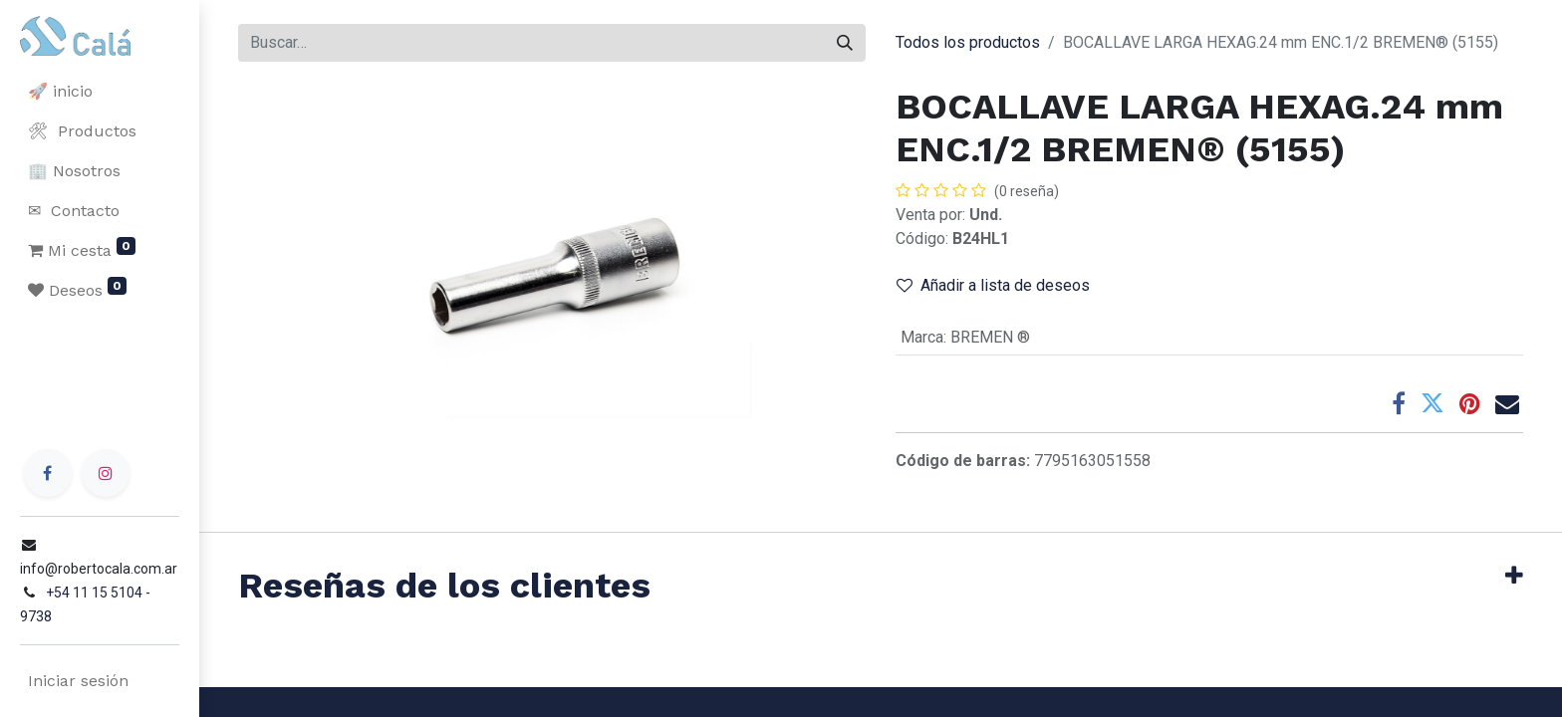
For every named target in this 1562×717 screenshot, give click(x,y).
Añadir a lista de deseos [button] (993, 285)
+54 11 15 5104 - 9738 (111, 616)
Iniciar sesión (74, 680)
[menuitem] (99, 92)
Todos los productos (968, 42)
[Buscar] (845, 43)
